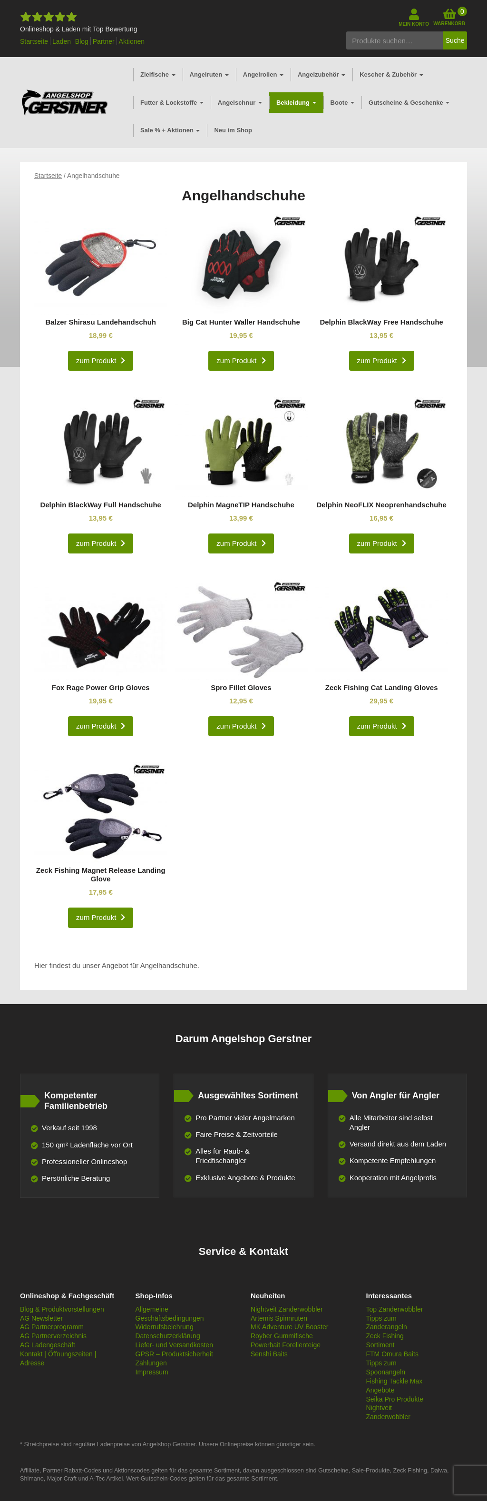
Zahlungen (151, 1363)
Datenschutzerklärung (168, 1336)
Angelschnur (240, 102)
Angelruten (209, 74)
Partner (104, 41)
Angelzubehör (321, 74)
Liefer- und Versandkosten (174, 1345)
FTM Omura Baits (392, 1354)
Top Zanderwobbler (394, 1309)
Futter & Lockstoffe (172, 102)
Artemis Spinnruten (279, 1318)
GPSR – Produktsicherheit (174, 1354)
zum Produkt (96, 360)
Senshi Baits (269, 1354)
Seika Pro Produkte (395, 1399)
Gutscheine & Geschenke (409, 102)
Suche (455, 40)
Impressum (152, 1372)
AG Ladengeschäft (47, 1345)
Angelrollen (263, 74)
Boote (342, 102)
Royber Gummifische (282, 1336)
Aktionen (132, 41)
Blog (81, 41)
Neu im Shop (233, 130)
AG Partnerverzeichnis (53, 1336)
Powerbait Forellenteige (286, 1345)
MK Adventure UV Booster (289, 1327)
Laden (61, 41)
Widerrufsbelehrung (165, 1327)
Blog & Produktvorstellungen (62, 1309)
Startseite (34, 41)
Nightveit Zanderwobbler (287, 1309)
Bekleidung (296, 102)
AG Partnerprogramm (52, 1327)
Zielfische (157, 74)
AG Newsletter (41, 1318)
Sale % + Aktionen (170, 130)
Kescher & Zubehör (391, 74)
